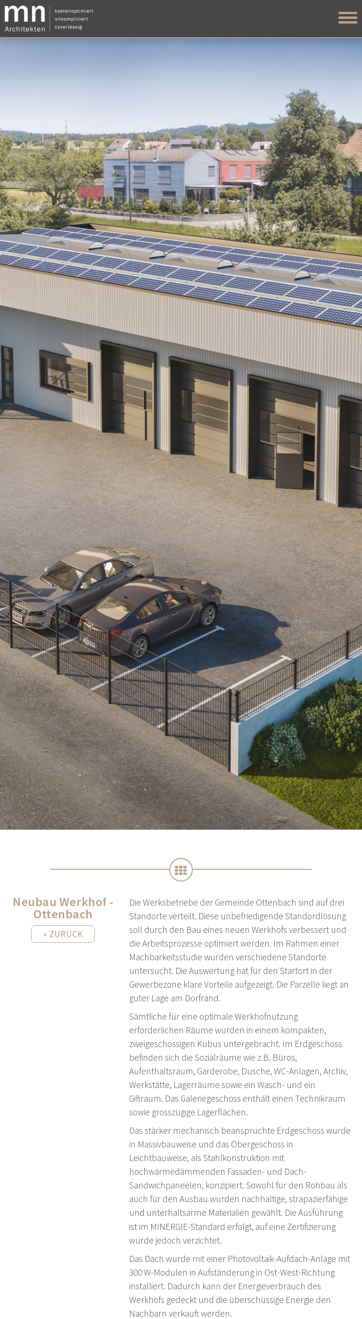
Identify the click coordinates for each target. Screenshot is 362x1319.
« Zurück (63, 934)
